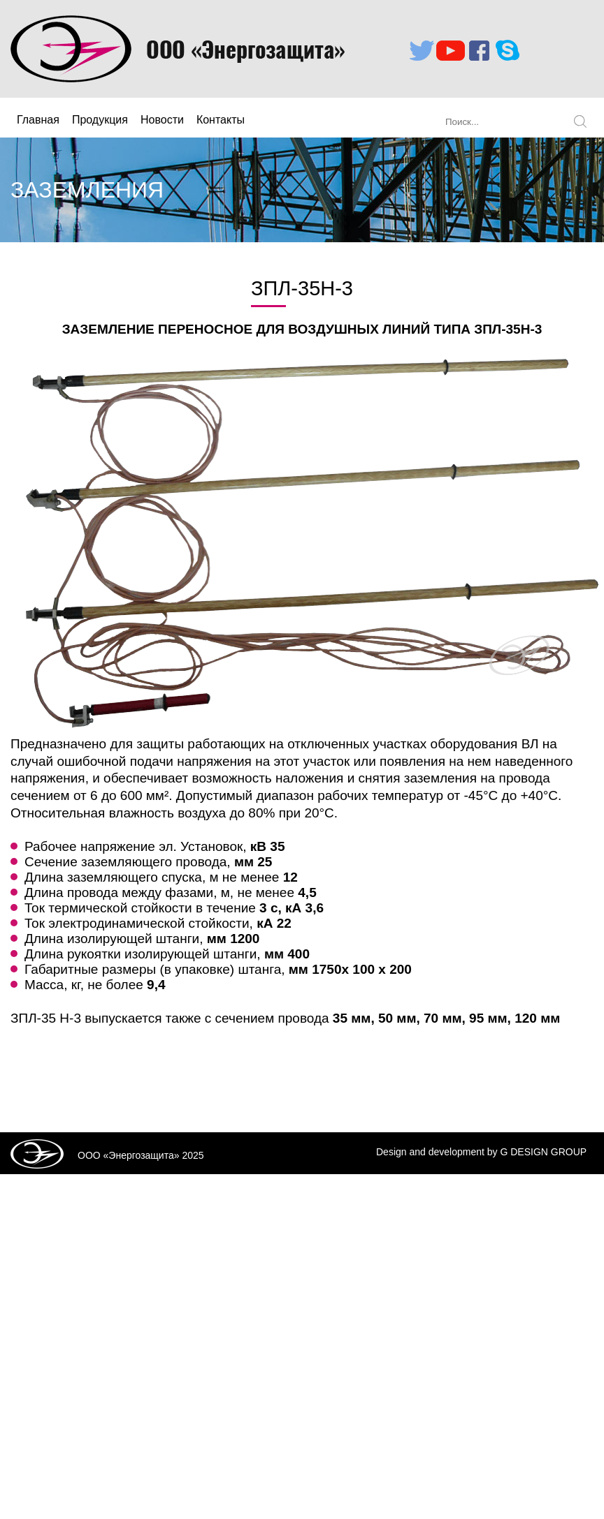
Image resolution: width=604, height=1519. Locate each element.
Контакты (220, 120)
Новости (162, 120)
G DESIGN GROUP (543, 1151)
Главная (38, 120)
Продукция (100, 120)
